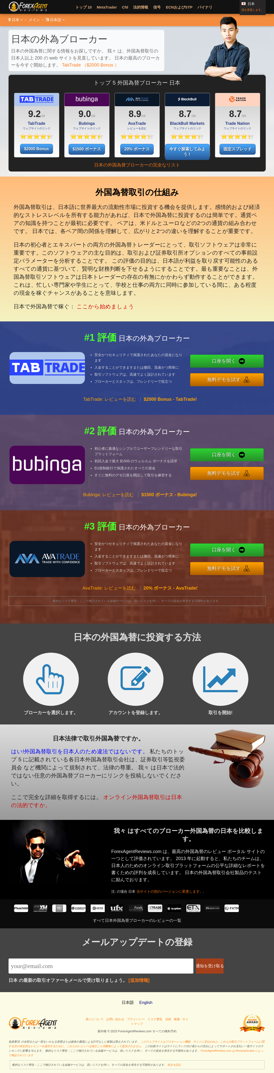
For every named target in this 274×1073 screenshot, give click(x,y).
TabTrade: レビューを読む (109, 403)
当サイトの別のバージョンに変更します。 (175, 889)
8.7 (185, 114)
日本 (16, 20)
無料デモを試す (228, 379)
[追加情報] (139, 980)
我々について (95, 1019)
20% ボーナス (136, 149)
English (145, 1002)
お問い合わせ (115, 1019)
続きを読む (174, 1064)
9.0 (84, 114)
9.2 (34, 114)
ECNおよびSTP (179, 7)
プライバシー (136, 1019)
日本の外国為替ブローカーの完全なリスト (137, 164)
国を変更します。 (253, 9)
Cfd (125, 7)
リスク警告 (154, 1019)
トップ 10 (83, 7)
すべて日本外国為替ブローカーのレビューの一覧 (137, 920)
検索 (177, 1019)
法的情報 (140, 7)
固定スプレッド (238, 149)
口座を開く (228, 361)
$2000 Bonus (36, 149)
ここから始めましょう (103, 303)
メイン (34, 20)
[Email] (101, 966)
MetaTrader (107, 7)
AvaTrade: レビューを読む (109, 592)
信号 (157, 7)
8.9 (135, 114)
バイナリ (204, 7)
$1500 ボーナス (87, 149)
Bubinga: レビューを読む (108, 498)
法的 (168, 1019)
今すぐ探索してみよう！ (187, 151)
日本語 (55, 20)
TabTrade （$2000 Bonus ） (90, 65)
